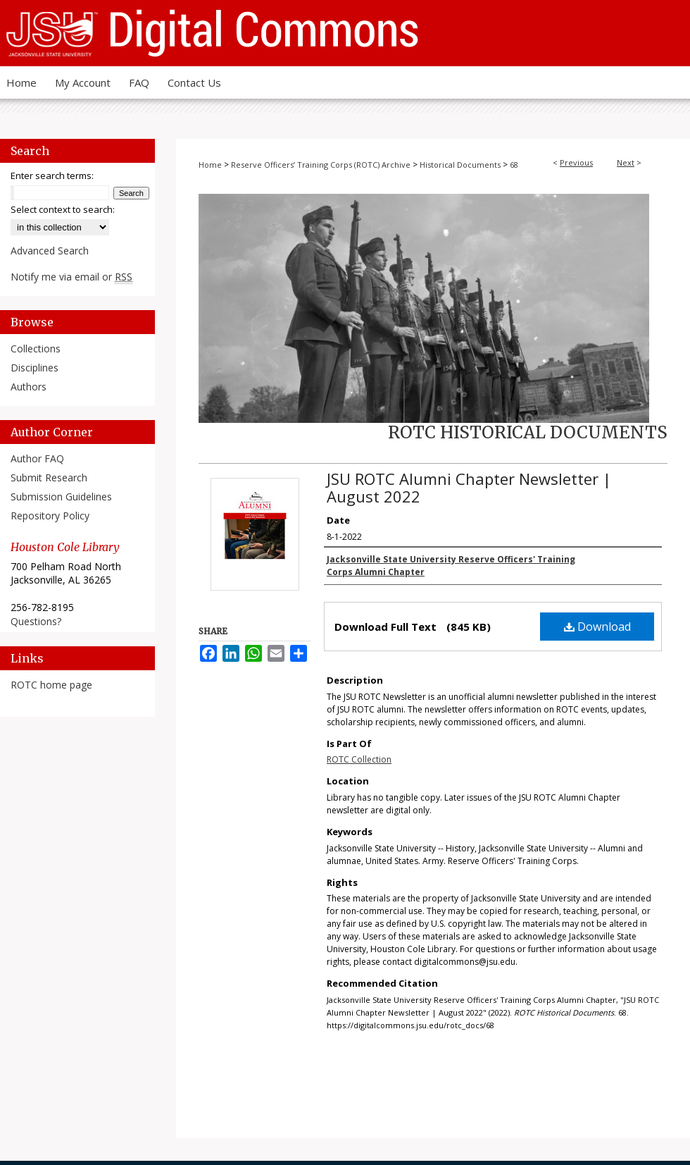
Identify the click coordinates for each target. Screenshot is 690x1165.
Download (597, 626)
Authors (28, 386)
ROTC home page (51, 684)
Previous (576, 162)
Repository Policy (50, 515)
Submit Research (49, 477)
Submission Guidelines (61, 496)
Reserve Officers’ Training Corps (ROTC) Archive (320, 164)
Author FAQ (37, 458)
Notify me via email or (71, 276)
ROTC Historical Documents (527, 432)
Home (210, 164)
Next (625, 162)
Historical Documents (460, 164)
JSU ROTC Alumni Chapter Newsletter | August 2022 (469, 487)
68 (514, 164)
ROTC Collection (359, 759)
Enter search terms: (52, 175)
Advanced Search (50, 250)
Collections (36, 348)
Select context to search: (63, 209)
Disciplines (34, 367)
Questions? (36, 621)
